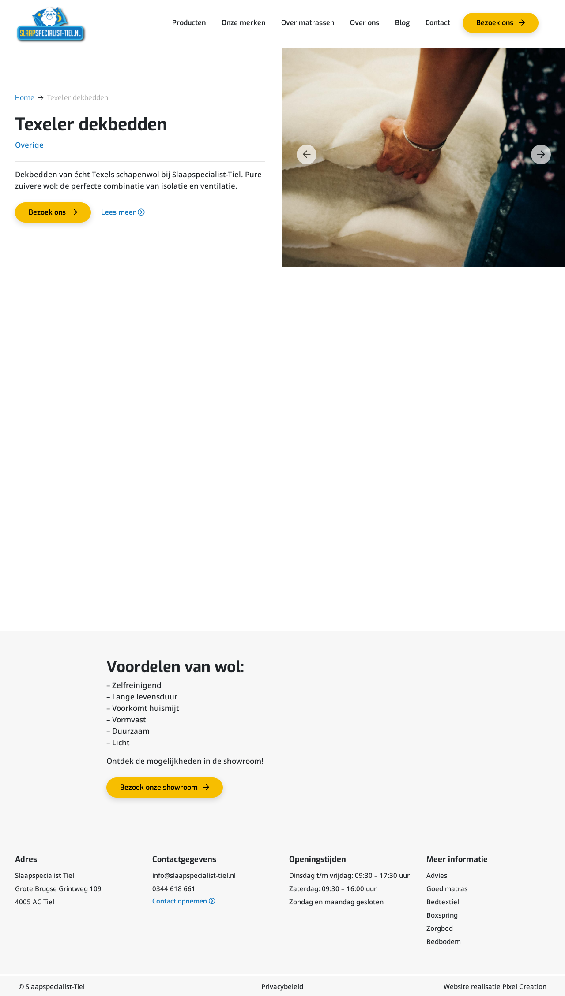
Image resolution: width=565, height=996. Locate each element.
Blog (402, 22)
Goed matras (446, 888)
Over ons (364, 22)
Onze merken (243, 22)
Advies (436, 874)
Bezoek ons (504, 25)
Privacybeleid (282, 985)
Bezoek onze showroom (169, 789)
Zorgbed (439, 927)
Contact (438, 22)
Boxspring (442, 914)
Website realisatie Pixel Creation (495, 985)
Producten (189, 22)
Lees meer (123, 212)
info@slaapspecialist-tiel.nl (194, 874)
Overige (29, 145)
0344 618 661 (174, 888)
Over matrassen (307, 22)
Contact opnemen (183, 901)
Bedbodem (443, 941)
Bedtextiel (442, 901)
